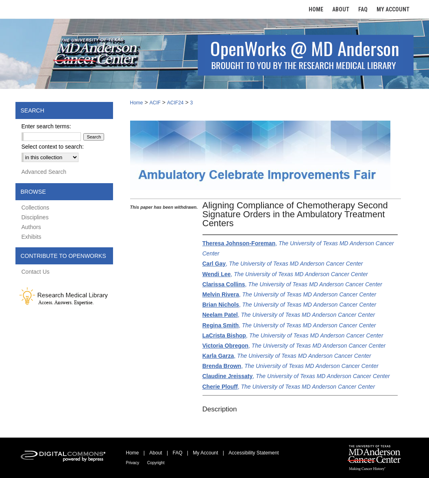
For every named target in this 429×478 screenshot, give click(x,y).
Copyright (156, 463)
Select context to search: (53, 146)
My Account (205, 453)
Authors (31, 227)
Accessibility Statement (254, 453)
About (155, 453)
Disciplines (35, 217)
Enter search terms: (46, 126)
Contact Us (36, 271)
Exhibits (31, 237)
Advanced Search (44, 172)
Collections (35, 207)
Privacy (132, 463)
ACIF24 (175, 103)
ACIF (154, 103)
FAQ (177, 453)
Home (136, 103)
